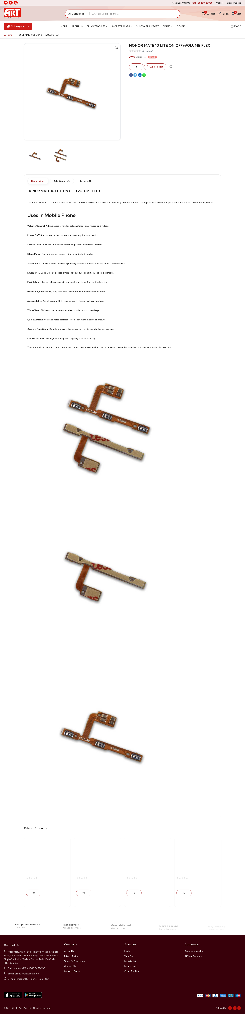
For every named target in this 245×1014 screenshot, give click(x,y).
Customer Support (147, 26)
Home (64, 26)
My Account (130, 966)
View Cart (129, 956)
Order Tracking (234, 3)
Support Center (72, 971)
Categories (18, 26)
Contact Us (70, 966)
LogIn (127, 951)
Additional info (62, 181)
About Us (77, 26)
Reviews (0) (86, 181)
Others (182, 26)
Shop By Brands (122, 26)
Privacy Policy (71, 956)
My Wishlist (130, 961)
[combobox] (77, 14)
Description (37, 181)
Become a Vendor (194, 951)
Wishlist (219, 3)
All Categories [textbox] (76, 13)
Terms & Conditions (74, 961)
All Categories (97, 26)
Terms (167, 26)
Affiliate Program (193, 956)
